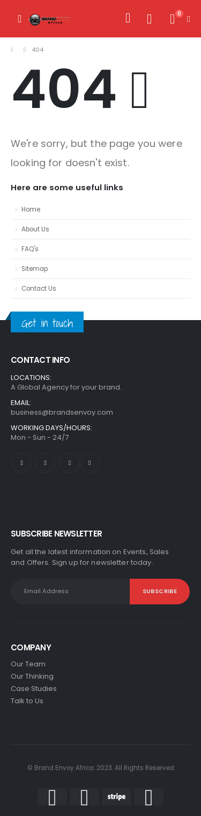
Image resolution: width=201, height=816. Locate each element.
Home (30, 209)
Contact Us (38, 288)
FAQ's (30, 249)
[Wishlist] (149, 19)
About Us (35, 229)
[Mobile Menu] (19, 19)
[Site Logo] (49, 18)
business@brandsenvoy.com (62, 412)
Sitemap (34, 269)
